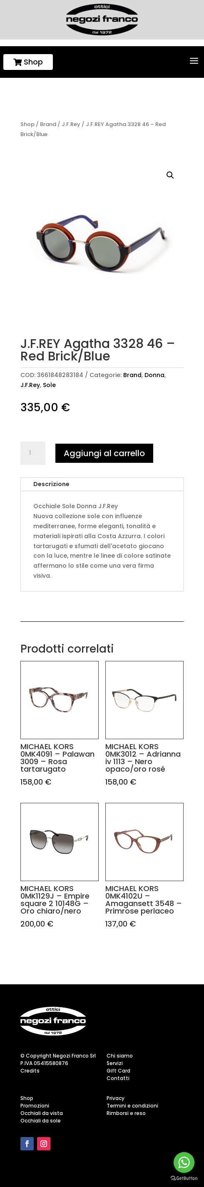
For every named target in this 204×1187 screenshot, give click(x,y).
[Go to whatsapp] (184, 1162)
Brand (48, 124)
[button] (170, 175)
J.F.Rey (71, 124)
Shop (28, 62)
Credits (30, 1070)
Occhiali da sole (40, 1120)
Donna (154, 375)
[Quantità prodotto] (32, 453)
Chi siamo (120, 1055)
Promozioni (34, 1105)
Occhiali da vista (41, 1113)
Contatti (118, 1078)
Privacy (115, 1098)
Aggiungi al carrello (104, 453)
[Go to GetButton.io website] (184, 1178)
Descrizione (51, 484)
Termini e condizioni (132, 1105)
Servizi (115, 1063)
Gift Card (118, 1070)
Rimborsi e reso (126, 1113)
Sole (49, 385)
